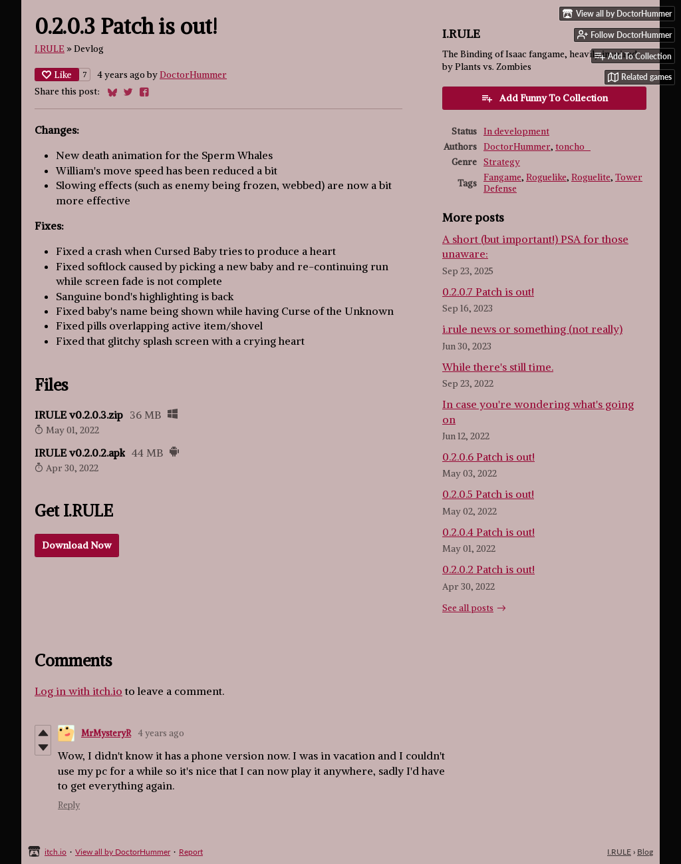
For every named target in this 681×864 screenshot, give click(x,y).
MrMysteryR (106, 733)
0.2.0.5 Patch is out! (488, 494)
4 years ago (161, 733)
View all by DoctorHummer (122, 852)
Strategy (501, 162)
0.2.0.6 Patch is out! (488, 456)
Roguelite (591, 177)
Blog (645, 852)
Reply (69, 805)
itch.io (56, 852)
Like (57, 75)
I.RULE (50, 49)
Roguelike (546, 177)
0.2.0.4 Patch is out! (488, 532)
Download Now (77, 545)
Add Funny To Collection (544, 98)
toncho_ (573, 146)
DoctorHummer (193, 75)
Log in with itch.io (78, 691)
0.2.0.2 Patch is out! (488, 569)
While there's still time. (497, 366)
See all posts (467, 608)
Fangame (502, 177)
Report (191, 852)
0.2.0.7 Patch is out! (488, 291)
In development (516, 131)
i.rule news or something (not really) (532, 328)
